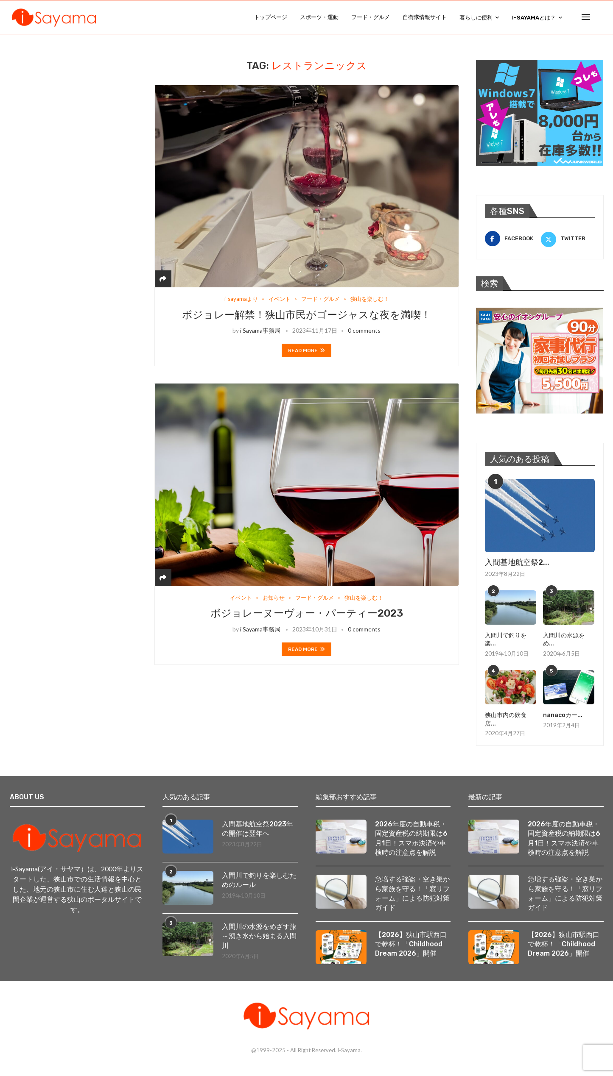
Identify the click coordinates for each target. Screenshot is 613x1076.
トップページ (270, 17)
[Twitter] (568, 239)
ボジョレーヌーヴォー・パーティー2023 (306, 614)
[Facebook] (512, 239)
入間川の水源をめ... (564, 640)
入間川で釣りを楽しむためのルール (259, 880)
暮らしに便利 (476, 17)
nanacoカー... (562, 715)
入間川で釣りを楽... (505, 640)
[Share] (163, 279)
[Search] (599, 17)
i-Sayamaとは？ (534, 17)
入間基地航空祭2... (517, 562)
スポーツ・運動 (319, 17)
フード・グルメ (370, 17)
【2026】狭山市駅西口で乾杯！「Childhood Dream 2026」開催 (411, 944)
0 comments (364, 330)
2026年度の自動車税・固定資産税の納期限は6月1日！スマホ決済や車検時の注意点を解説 (411, 838)
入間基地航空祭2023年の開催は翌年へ (257, 829)
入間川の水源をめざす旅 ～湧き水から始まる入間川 (260, 936)
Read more (306, 351)
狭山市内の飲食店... (505, 720)
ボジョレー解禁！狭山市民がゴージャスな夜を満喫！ (306, 315)
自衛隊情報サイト (425, 17)
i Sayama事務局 (260, 330)
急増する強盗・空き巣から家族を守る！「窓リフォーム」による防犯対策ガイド (412, 894)
